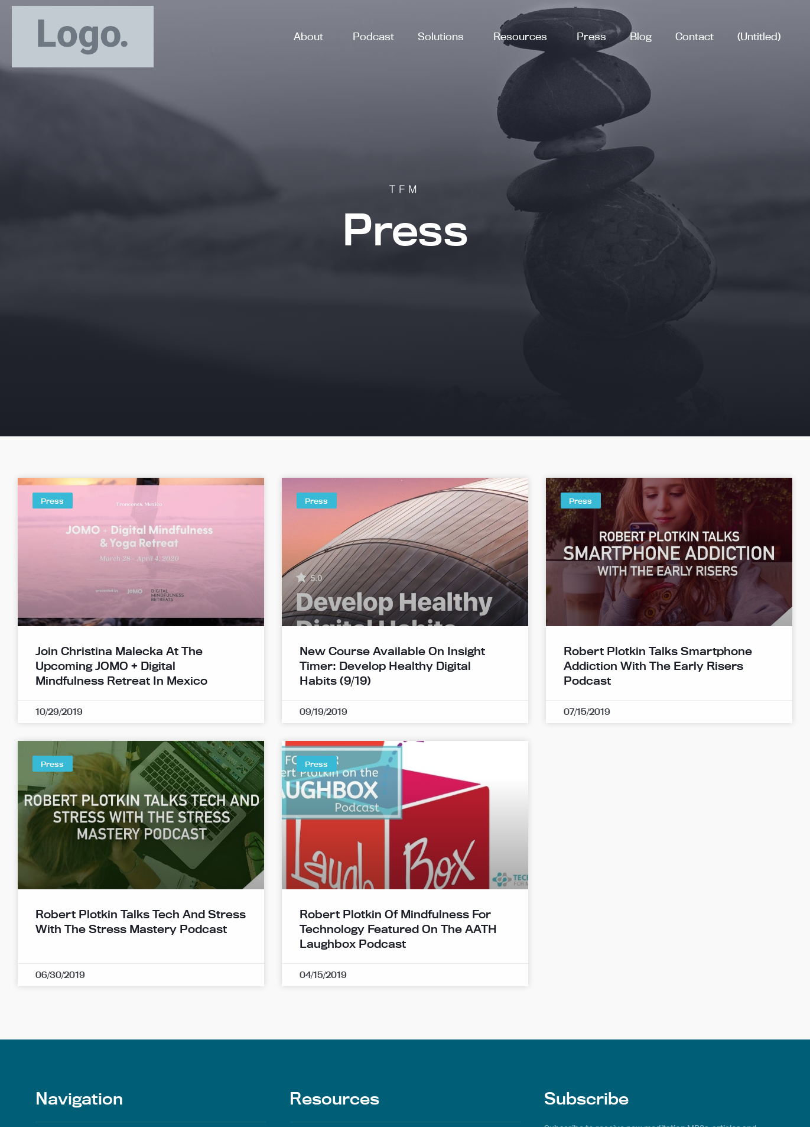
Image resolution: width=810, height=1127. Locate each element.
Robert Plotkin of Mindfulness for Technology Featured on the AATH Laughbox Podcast (398, 951)
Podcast (373, 36)
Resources (523, 36)
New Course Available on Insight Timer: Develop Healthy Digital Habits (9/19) (392, 688)
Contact (694, 36)
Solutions (444, 36)
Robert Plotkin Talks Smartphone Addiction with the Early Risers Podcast (658, 688)
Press (591, 36)
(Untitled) (758, 36)
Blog (641, 36)
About (311, 36)
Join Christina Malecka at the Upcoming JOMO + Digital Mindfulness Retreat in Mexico (121, 688)
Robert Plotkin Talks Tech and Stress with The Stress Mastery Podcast (140, 944)
